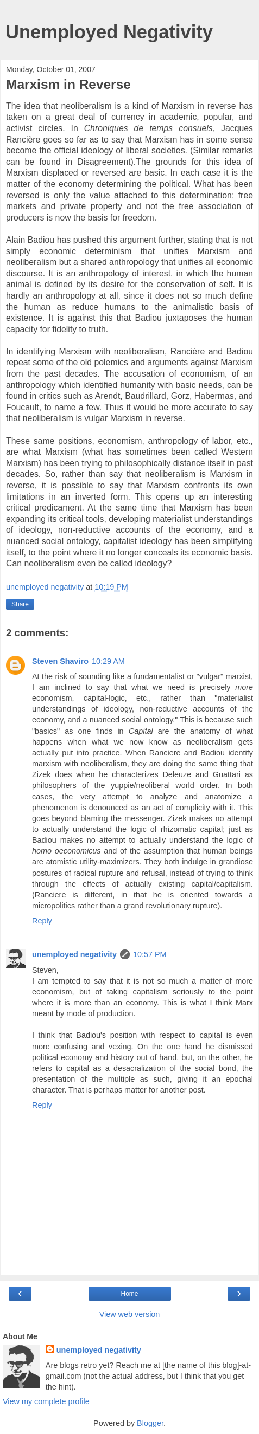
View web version (129, 1314)
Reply (42, 920)
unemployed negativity (74, 954)
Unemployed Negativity (109, 32)
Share (20, 604)
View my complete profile (46, 1401)
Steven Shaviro (60, 661)
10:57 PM (150, 954)
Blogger (150, 1423)
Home (129, 1293)
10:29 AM (108, 661)
